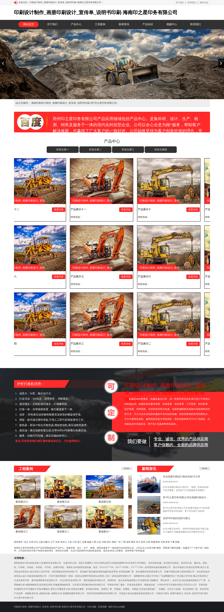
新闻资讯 (124, 24)
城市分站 (204, 3)
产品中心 (76, 24)
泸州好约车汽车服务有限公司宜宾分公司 (177, 585)
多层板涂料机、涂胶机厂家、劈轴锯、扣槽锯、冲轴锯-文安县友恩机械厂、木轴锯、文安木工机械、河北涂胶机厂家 (142, 589)
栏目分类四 (160, 149)
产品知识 (147, 24)
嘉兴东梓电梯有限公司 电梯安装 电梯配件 (138, 580)
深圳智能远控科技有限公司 (65, 572)
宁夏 (172, 542)
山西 (41, 542)
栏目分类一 (62, 149)
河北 (36, 542)
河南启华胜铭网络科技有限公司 (101, 593)
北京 (26, 542)
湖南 (114, 542)
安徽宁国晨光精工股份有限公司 (179, 572)
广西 (123, 542)
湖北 (109, 542)
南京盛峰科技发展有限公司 (149, 572)
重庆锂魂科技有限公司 (94, 580)
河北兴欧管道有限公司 (70, 580)
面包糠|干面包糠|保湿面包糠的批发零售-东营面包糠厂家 (107, 572)
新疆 (177, 542)
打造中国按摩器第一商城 (61, 576)
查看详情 (60, 209)
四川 (138, 542)
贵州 (143, 542)
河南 (104, 542)
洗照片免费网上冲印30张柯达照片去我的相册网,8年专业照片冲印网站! (112, 563)
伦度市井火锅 (69, 563)
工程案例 (100, 24)
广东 (118, 542)
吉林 (57, 542)
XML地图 (91, 607)
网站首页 (28, 24)
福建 (89, 542)
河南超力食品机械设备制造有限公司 (136, 593)
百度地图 (102, 607)
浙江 (79, 542)
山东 (99, 542)
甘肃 (163, 542)
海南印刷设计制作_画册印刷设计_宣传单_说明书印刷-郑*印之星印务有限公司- (74, 103)
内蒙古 (46, 542)
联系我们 (192, 3)
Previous (3, 63)
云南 (148, 542)
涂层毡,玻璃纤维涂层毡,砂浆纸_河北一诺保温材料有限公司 (103, 576)
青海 (167, 542)
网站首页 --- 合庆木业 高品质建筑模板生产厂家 (183, 580)
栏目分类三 (128, 149)
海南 (128, 542)
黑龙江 (63, 542)
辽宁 (53, 542)
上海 (69, 542)
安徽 (84, 542)
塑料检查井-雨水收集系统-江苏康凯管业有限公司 (37, 563)
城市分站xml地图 (116, 607)
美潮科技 (111, 580)
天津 (31, 542)
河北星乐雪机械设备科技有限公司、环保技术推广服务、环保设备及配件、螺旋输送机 (113, 585)
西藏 (153, 542)
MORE (127, 468)
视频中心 (171, 24)
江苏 (74, 542)
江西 (94, 542)
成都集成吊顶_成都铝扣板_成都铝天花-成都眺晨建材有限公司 (54, 593)
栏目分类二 (95, 149)
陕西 (158, 542)
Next (221, 63)
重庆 (133, 542)
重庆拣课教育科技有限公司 (44, 580)
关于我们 (179, 3)
